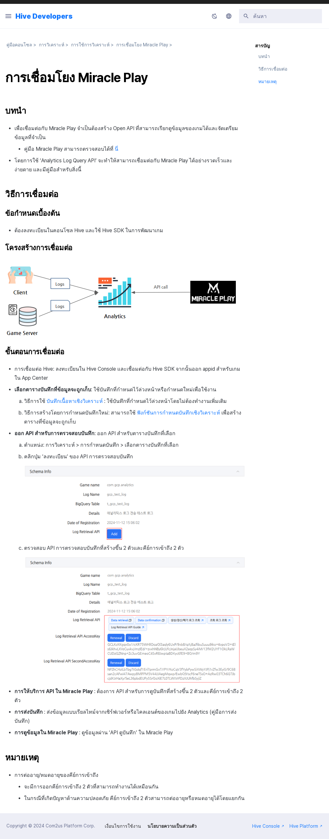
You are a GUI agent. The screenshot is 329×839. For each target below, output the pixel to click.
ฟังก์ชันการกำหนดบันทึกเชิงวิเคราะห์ (178, 413)
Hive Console (268, 826)
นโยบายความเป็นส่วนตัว (172, 826)
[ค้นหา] (280, 16)
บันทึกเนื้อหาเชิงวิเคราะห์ (75, 401)
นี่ (116, 149)
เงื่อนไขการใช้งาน (123, 826)
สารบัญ (262, 45)
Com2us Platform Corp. (70, 825)
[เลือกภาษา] (229, 16)
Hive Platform (306, 826)
